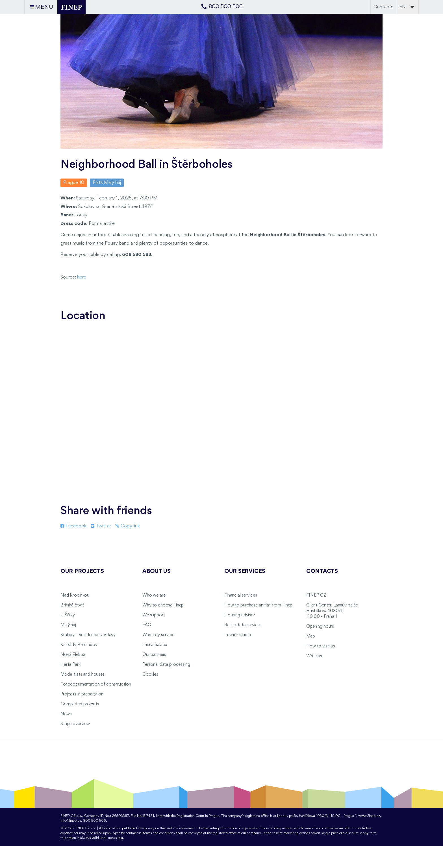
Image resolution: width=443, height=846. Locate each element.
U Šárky (67, 615)
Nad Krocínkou (74, 595)
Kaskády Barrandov (78, 645)
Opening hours (320, 626)
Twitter (101, 526)
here (81, 277)
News (65, 714)
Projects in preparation (81, 694)
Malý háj (68, 625)
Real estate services (243, 625)
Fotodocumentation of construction (95, 684)
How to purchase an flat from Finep (258, 605)
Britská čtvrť (72, 605)
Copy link (127, 526)
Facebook (73, 526)
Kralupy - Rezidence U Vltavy (88, 635)
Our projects (82, 571)
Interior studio (237, 635)
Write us (314, 656)
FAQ (146, 625)
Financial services (240, 595)
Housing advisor (239, 615)
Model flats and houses (82, 675)
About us (156, 571)
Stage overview (75, 724)
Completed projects (79, 704)
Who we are (154, 595)
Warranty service (158, 635)
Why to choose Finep (163, 605)
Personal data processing (166, 665)
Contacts (383, 7)
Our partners (154, 655)
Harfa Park (70, 665)
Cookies (150, 675)
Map (310, 636)
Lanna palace (154, 645)
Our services (244, 571)
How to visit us (320, 646)
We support (153, 615)
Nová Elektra (72, 655)
